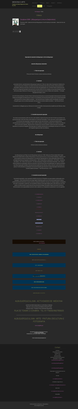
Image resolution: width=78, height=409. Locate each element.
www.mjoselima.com (39, 197)
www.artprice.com (39, 219)
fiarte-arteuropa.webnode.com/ (39, 212)
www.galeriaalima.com (39, 203)
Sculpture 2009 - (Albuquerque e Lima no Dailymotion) (37, 19)
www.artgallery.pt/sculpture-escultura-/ (57, 391)
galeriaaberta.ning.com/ (39, 226)
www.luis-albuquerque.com (39, 200)
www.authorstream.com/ (39, 233)
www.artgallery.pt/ (39, 325)
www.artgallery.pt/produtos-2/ (57, 378)
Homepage (37, 11)
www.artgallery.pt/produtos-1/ (57, 397)
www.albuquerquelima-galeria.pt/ (57, 363)
